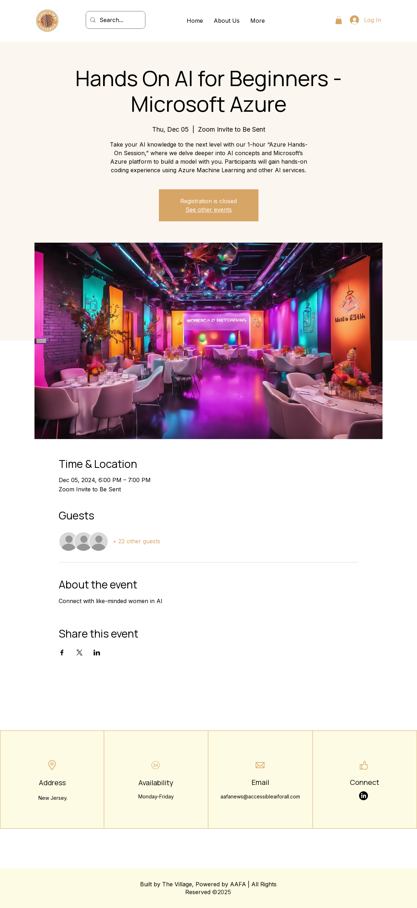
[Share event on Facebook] (62, 652)
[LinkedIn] (363, 795)
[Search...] (115, 19)
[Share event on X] (79, 652)
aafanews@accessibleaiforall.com (260, 796)
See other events (209, 209)
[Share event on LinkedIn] (96, 652)
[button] (338, 20)
